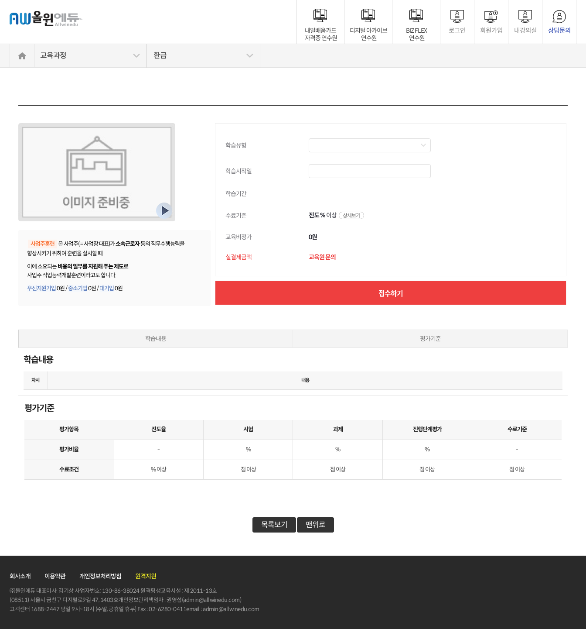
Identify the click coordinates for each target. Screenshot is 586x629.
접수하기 (390, 293)
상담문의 (559, 30)
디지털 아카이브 (368, 30)
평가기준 (430, 339)
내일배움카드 (321, 30)
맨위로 (315, 524)
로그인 (457, 30)
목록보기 (274, 524)
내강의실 (525, 30)
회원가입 (491, 30)
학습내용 (155, 339)
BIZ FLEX (416, 30)
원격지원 (145, 576)
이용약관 (54, 576)
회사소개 (20, 576)
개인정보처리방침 (100, 576)
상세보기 (351, 215)
